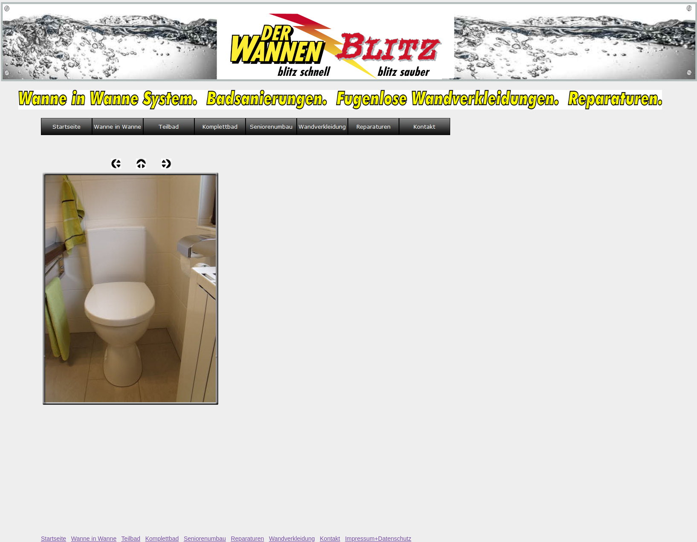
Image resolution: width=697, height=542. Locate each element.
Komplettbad (162, 538)
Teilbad (130, 538)
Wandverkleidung (292, 538)
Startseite (53, 538)
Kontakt (330, 538)
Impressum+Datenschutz (378, 538)
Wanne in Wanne (93, 538)
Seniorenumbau (205, 538)
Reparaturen (247, 538)
